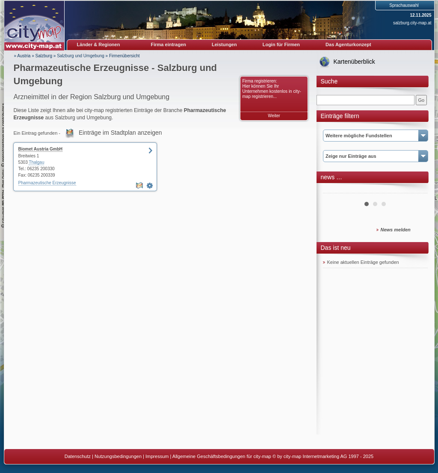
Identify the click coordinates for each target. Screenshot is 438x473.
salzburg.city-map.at (412, 23)
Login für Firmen (281, 44)
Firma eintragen (168, 44)
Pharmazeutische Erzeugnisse (47, 182)
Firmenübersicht (124, 55)
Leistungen (224, 44)
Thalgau (36, 162)
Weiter (274, 115)
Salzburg (44, 55)
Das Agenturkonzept (348, 44)
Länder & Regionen (98, 44)
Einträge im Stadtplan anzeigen (120, 132)
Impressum (157, 456)
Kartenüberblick (354, 61)
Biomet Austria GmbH (40, 149)
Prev (334, 190)
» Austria (22, 55)
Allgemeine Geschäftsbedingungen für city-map (221, 456)
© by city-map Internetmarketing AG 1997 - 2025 (322, 456)
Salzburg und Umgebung (80, 55)
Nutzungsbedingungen (118, 456)
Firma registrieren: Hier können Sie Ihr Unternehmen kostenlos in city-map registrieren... (272, 89)
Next (416, 190)
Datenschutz (78, 456)
